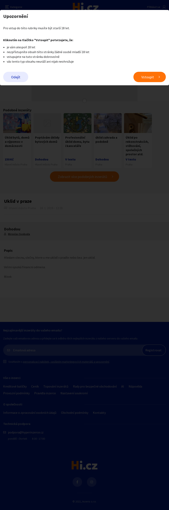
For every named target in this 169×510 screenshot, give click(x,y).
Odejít (15, 77)
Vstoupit (147, 77)
